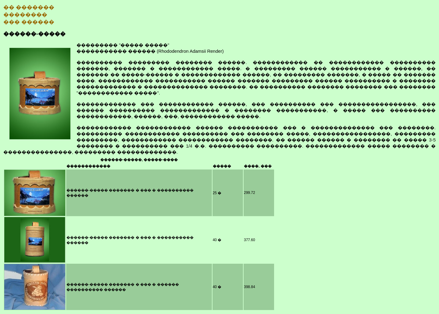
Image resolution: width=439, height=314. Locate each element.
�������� (25, 15)
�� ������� (28, 7)
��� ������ (28, 22)
